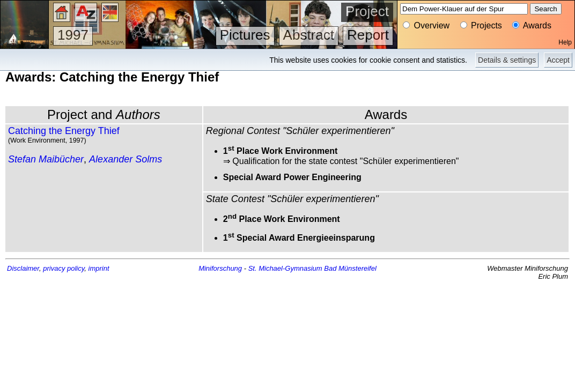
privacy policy (63, 268)
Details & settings (507, 60)
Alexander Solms (125, 159)
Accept (558, 60)
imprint (99, 268)
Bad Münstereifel (350, 268)
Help (565, 42)
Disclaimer (23, 268)
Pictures (245, 35)
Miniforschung (220, 268)
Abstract (308, 35)
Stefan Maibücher (46, 159)
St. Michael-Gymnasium (285, 268)
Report (368, 35)
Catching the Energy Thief (64, 130)
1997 (73, 35)
